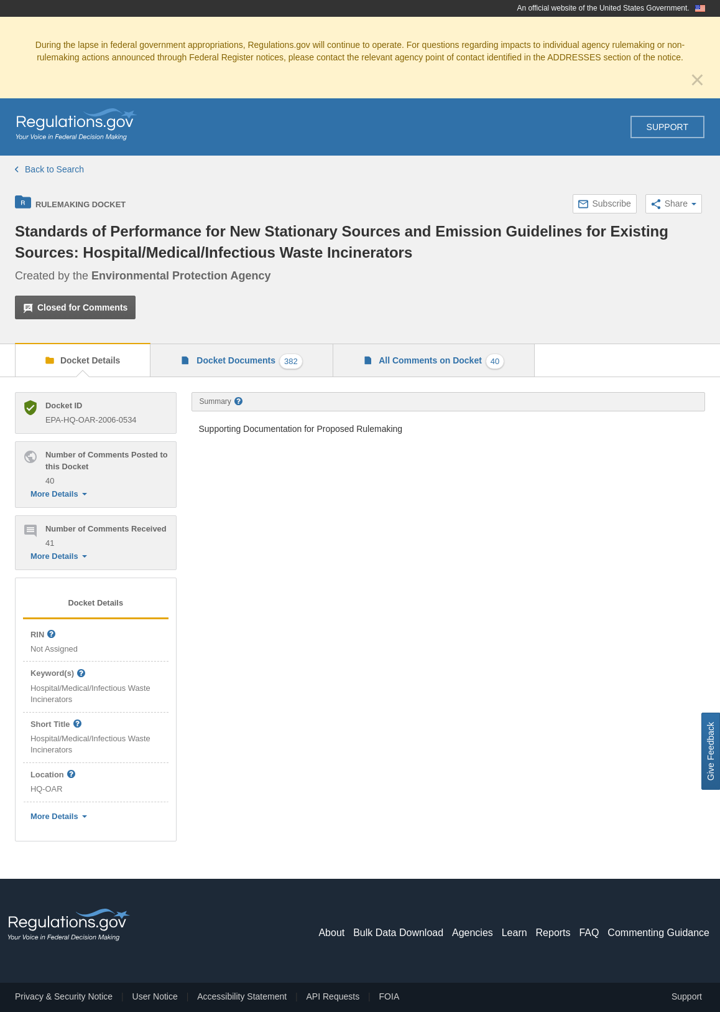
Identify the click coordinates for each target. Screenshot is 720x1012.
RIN (43, 635)
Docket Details (89, 360)
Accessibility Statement (242, 996)
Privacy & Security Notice (64, 996)
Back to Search (49, 169)
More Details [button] (58, 494)
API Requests (333, 996)
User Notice (155, 996)
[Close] (697, 79)
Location (53, 775)
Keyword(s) (58, 673)
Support (667, 127)
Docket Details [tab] (95, 602)
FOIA (389, 996)
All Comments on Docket (441, 361)
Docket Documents (248, 361)
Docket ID (63, 405)
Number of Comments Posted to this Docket (106, 460)
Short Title (56, 724)
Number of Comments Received (106, 528)
